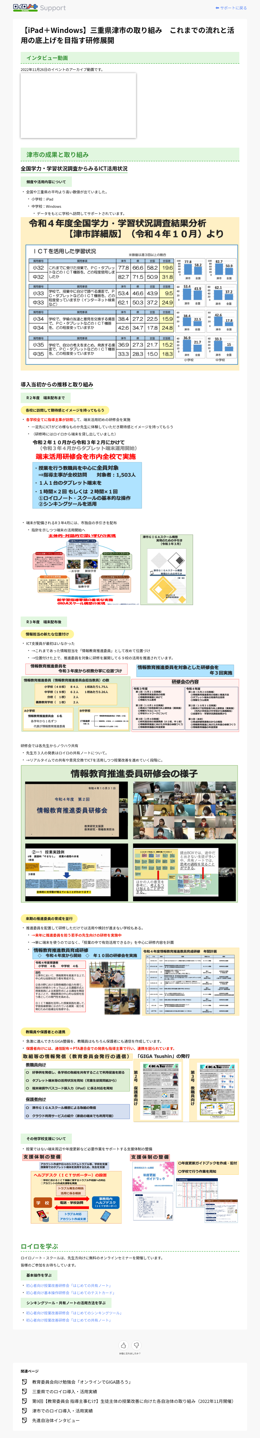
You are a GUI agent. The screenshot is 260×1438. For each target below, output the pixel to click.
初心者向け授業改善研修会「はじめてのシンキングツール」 (75, 1312)
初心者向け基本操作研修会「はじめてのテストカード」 (71, 1292)
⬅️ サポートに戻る (231, 8)
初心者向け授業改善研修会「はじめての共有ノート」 (69, 1285)
